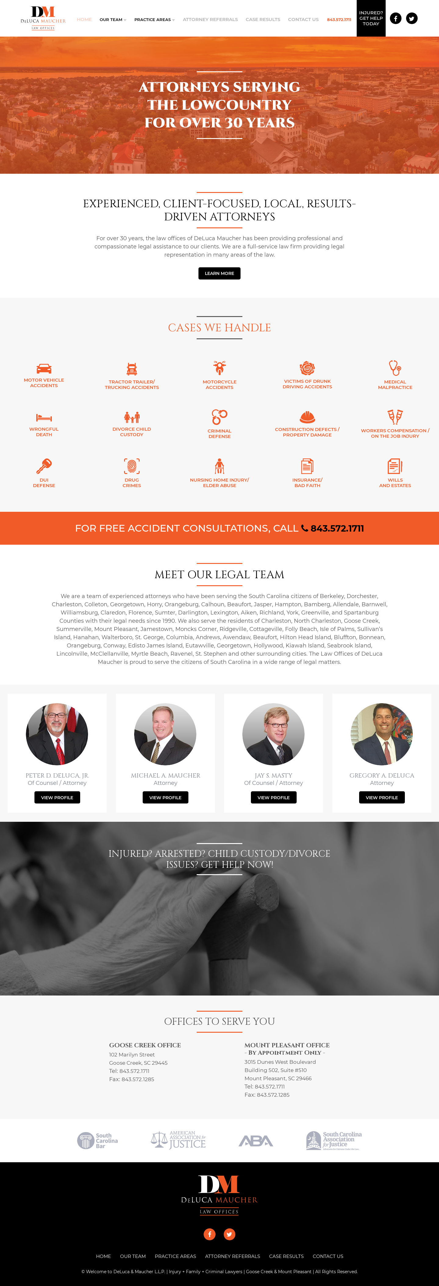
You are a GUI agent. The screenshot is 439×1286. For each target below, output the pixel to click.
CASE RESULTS (261, 19)
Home (90, 19)
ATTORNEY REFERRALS (213, 19)
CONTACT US (297, 19)
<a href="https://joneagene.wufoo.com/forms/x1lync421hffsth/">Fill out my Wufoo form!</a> (219, 928)
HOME (98, 1256)
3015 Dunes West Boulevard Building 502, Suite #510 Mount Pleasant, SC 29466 (282, 1070)
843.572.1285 (138, 1079)
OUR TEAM (116, 19)
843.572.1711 (331, 19)
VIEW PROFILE (57, 797)
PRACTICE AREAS (158, 19)
